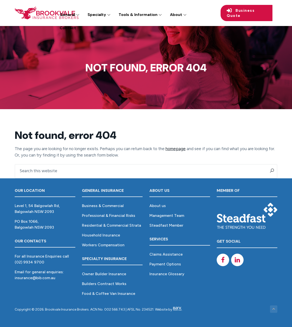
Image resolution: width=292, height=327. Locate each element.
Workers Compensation (103, 245)
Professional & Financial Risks (108, 215)
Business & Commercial (103, 205)
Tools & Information (140, 14)
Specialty (99, 14)
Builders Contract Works (104, 283)
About (178, 14)
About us (157, 205)
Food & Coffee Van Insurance (108, 293)
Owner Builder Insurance (104, 274)
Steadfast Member (166, 225)
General (69, 14)
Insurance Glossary (166, 274)
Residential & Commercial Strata (111, 225)
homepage (176, 148)
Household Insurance (101, 235)
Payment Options (165, 264)
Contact (68, 27)
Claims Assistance (166, 254)
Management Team (166, 215)
